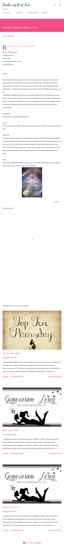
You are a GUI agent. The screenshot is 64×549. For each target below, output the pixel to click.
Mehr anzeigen (55, 376)
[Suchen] (54, 4)
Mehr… (45, 12)
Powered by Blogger (32, 543)
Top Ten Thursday (11, 353)
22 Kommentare (16, 453)
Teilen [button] (56, 202)
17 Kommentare (16, 376)
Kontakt (19, 12)
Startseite (6, 12)
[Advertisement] (32, 282)
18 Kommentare (16, 530)
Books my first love (16, 4)
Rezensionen (32, 12)
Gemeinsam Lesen (11, 430)
